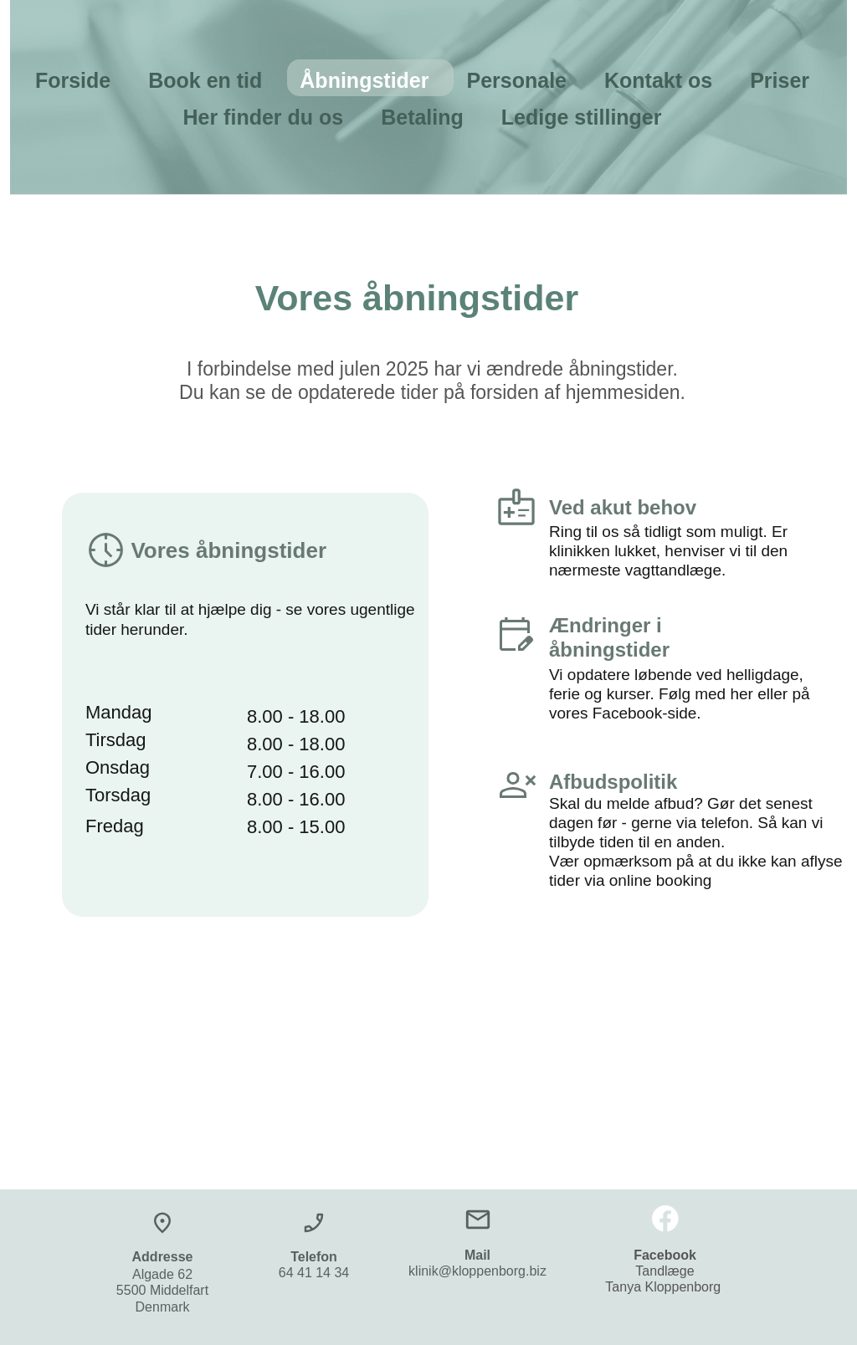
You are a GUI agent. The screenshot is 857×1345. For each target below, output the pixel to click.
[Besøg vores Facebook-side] (665, 1218)
